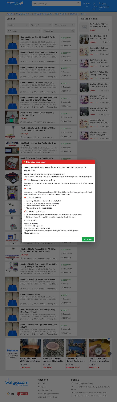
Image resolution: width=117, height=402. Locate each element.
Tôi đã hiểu (88, 239)
